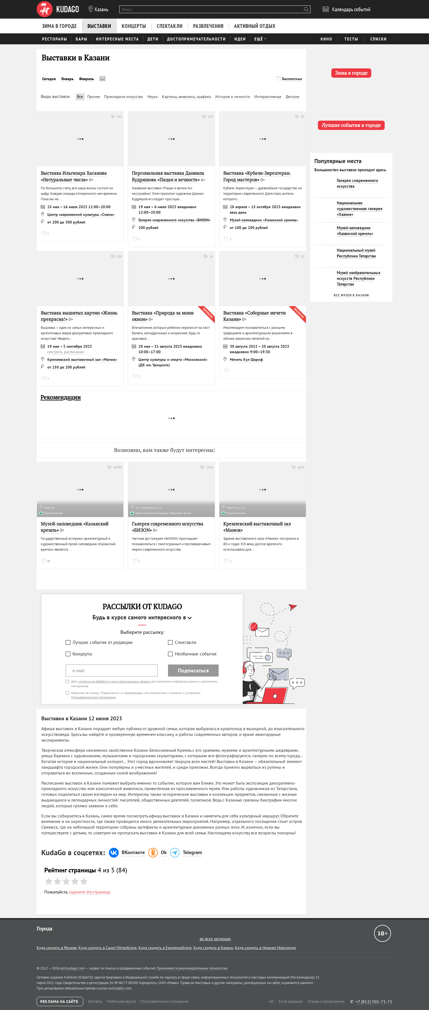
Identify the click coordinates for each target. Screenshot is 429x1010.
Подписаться (193, 670)
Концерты (82, 654)
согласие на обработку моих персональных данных (114, 681)
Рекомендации (60, 397)
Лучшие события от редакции (102, 642)
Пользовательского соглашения (93, 697)
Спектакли (185, 642)
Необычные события (195, 654)
